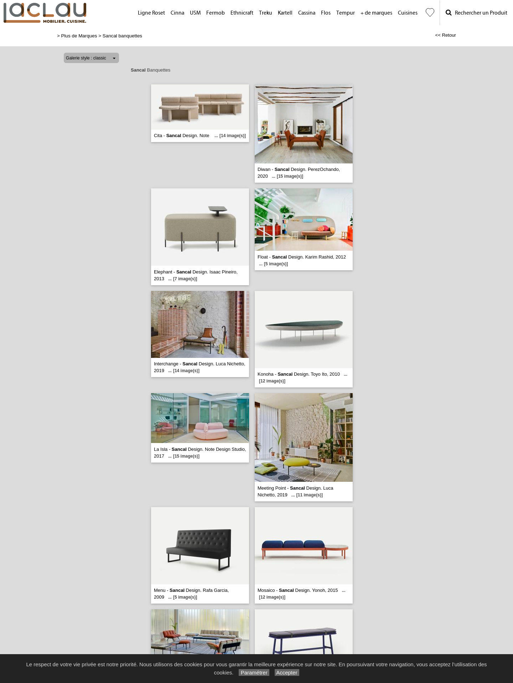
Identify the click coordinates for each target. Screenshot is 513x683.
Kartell (285, 13)
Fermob (215, 13)
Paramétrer (254, 672)
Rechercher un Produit (476, 12)
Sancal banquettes (122, 35)
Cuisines (408, 13)
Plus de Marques (79, 35)
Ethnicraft (241, 13)
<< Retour (445, 35)
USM (195, 13)
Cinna (177, 13)
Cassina (306, 13)
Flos (326, 13)
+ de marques (376, 13)
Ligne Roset (151, 13)
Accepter (287, 672)
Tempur (345, 13)
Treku (265, 13)
